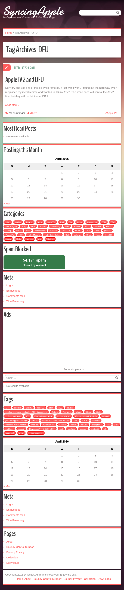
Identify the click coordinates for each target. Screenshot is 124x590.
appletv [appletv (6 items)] (29, 408)
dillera (33, 112)
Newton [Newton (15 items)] (53, 230)
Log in (10, 285)
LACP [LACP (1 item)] (85, 420)
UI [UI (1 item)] (105, 429)
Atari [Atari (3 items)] (62, 222)
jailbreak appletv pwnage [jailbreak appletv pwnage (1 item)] (16, 420)
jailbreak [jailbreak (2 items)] (97, 226)
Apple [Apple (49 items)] (40, 222)
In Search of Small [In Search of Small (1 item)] (13, 416)
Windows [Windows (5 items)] (50, 239)
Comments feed (15, 295)
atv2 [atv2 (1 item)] (60, 408)
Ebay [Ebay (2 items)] (24, 226)
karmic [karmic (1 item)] (34, 420)
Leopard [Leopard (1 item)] (96, 420)
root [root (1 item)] (61, 429)
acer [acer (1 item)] (7, 408)
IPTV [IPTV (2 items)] (87, 226)
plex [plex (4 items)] (116, 425)
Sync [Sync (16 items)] (88, 235)
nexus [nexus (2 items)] (73, 425)
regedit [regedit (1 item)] (21, 429)
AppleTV (112, 112)
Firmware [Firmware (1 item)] (67, 412)
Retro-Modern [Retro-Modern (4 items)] (34, 235)
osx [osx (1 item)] (108, 425)
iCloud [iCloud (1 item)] (88, 412)
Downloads (12, 562)
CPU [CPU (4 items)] (104, 222)
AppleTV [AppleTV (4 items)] (51, 222)
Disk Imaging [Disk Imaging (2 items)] (11, 226)
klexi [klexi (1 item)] (76, 420)
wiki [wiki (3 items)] (39, 239)
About (9, 541)
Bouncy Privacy (15, 552)
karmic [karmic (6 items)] (109, 226)
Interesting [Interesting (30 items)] (55, 226)
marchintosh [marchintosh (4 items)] (40, 230)
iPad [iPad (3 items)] (67, 226)
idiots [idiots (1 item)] (98, 412)
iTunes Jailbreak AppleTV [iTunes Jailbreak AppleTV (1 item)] (86, 416)
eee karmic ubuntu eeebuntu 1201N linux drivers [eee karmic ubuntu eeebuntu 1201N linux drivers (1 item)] (26, 412)
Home (8, 32)
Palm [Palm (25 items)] (97, 230)
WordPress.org (15, 301)
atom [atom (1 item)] (51, 408)
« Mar (7, 203)
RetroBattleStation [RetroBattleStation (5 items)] (52, 235)
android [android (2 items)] (17, 408)
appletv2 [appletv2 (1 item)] (40, 408)
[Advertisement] (33, 345)
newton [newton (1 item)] (62, 425)
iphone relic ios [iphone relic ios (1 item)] (63, 416)
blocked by (34, 262)
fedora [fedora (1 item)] (55, 412)
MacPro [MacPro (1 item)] (34, 425)
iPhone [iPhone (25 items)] (77, 226)
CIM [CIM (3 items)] (70, 222)
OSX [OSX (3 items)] (88, 230)
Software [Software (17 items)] (77, 235)
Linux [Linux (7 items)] (18, 230)
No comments (17, 112)
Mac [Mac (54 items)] (28, 230)
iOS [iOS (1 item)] (27, 416)
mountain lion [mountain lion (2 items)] (48, 425)
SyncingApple (33, 10)
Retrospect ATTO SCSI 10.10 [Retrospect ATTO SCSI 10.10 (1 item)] (41, 429)
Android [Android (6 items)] (29, 222)
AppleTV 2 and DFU (26, 79)
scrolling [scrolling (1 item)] (71, 429)
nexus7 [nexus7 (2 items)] (84, 425)
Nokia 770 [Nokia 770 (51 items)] (66, 230)
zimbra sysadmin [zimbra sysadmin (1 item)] (36, 433)
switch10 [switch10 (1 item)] (95, 429)
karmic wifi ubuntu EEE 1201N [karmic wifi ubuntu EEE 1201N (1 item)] (55, 420)
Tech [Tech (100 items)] (98, 235)
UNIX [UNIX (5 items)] (18, 239)
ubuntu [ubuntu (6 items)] (8, 239)
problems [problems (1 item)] (9, 429)
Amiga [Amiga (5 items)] (18, 222)
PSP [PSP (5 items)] (21, 235)
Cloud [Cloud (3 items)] (79, 222)
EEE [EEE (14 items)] (33, 226)
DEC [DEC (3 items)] (113, 222)
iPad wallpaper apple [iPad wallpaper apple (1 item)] (43, 416)
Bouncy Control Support (20, 546)
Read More (11, 104)
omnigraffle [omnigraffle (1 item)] (96, 425)
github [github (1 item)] (78, 412)
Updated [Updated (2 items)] (29, 239)
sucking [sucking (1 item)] (83, 429)
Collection (12, 557)
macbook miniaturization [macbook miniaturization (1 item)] (15, 425)
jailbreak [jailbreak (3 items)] (105, 416)
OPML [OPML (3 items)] (78, 230)
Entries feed (13, 290)
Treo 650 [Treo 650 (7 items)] (109, 235)
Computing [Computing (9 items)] (92, 222)
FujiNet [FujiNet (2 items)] (43, 226)
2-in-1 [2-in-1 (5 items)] (7, 222)
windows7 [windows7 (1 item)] (9, 433)
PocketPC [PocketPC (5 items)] (9, 235)
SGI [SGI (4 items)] (67, 235)
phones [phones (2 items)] (107, 230)
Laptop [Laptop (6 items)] (8, 230)
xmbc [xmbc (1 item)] (21, 433)
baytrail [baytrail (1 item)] (70, 408)
